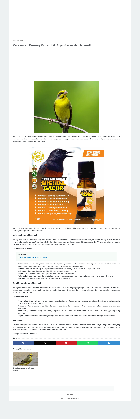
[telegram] (82, 368)
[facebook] (20, 368)
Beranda (70, 412)
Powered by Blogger (73, 416)
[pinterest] (51, 368)
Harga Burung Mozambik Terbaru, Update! (33, 268)
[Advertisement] (51, 23)
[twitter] (35, 368)
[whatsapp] (66, 368)
